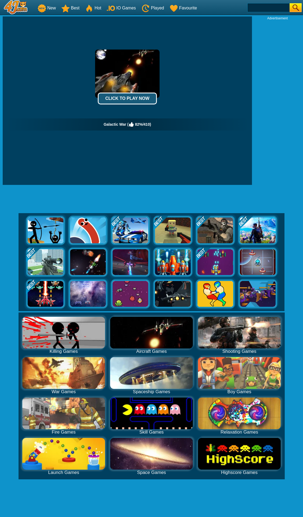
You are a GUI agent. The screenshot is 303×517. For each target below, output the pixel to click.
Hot (93, 8)
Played (152, 8)
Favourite (183, 8)
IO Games (121, 8)
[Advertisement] (277, 101)
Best (70, 8)
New (47, 8)
